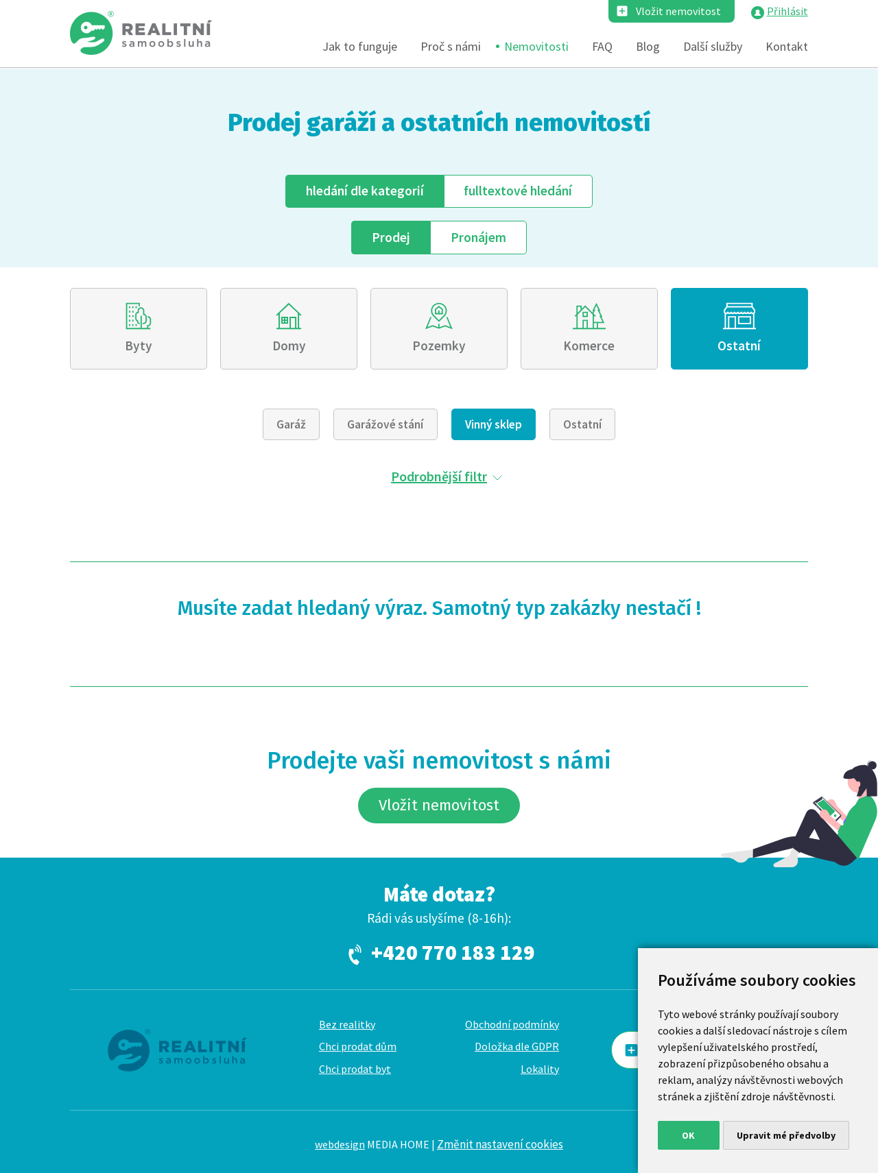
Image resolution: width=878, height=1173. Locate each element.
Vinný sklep (493, 424)
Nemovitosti (536, 46)
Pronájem (478, 237)
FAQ (602, 46)
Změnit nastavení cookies (500, 1144)
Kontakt (787, 46)
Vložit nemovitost (678, 11)
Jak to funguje (359, 46)
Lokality (540, 1069)
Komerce (589, 345)
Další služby (712, 46)
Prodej (391, 237)
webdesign (340, 1144)
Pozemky (439, 345)
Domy (289, 345)
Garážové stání (385, 424)
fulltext (518, 190)
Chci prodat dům (357, 1046)
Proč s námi (450, 46)
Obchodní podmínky (512, 1024)
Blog (648, 46)
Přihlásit (787, 11)
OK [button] (688, 1135)
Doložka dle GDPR (517, 1046)
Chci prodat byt (355, 1069)
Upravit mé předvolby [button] (786, 1135)
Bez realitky (347, 1024)
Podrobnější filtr (439, 476)
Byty (138, 345)
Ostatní (739, 345)
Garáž (291, 424)
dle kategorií (365, 190)
